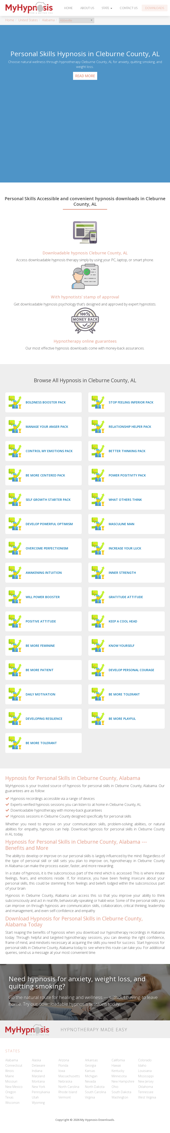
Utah (35, 1097)
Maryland (38, 1076)
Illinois (9, 1071)
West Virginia (147, 1097)
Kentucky (118, 1071)
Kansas (90, 1071)
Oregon (10, 1092)
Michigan (91, 1076)
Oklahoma (145, 1087)
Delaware (38, 1065)
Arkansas (91, 1060)
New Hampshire (123, 1081)
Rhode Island (67, 1092)
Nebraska (65, 1081)
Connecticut (13, 1065)
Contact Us (128, 8)
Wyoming (38, 1102)
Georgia (90, 1065)
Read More (85, 75)
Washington (120, 1097)
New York (38, 1087)
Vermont (64, 1097)
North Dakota (94, 1087)
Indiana (37, 1071)
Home (68, 8)
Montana (38, 1081)
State (107, 8)
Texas (9, 1097)
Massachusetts (69, 1076)
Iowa (61, 1071)
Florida (63, 1065)
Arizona (63, 1060)
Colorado (145, 1060)
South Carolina (95, 1092)
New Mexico (14, 1087)
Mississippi (146, 1076)
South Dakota (121, 1092)
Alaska (36, 1060)
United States (28, 20)
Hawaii (116, 1065)
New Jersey (145, 1081)
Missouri (11, 1081)
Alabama (48, 20)
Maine (9, 1076)
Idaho (142, 1065)
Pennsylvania (41, 1092)
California (118, 1060)
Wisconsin (12, 1102)
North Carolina (68, 1087)
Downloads (154, 8)
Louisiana (145, 1071)
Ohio (115, 1087)
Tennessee (145, 1092)
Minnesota (119, 1076)
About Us (87, 8)
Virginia (90, 1097)
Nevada (90, 1081)
